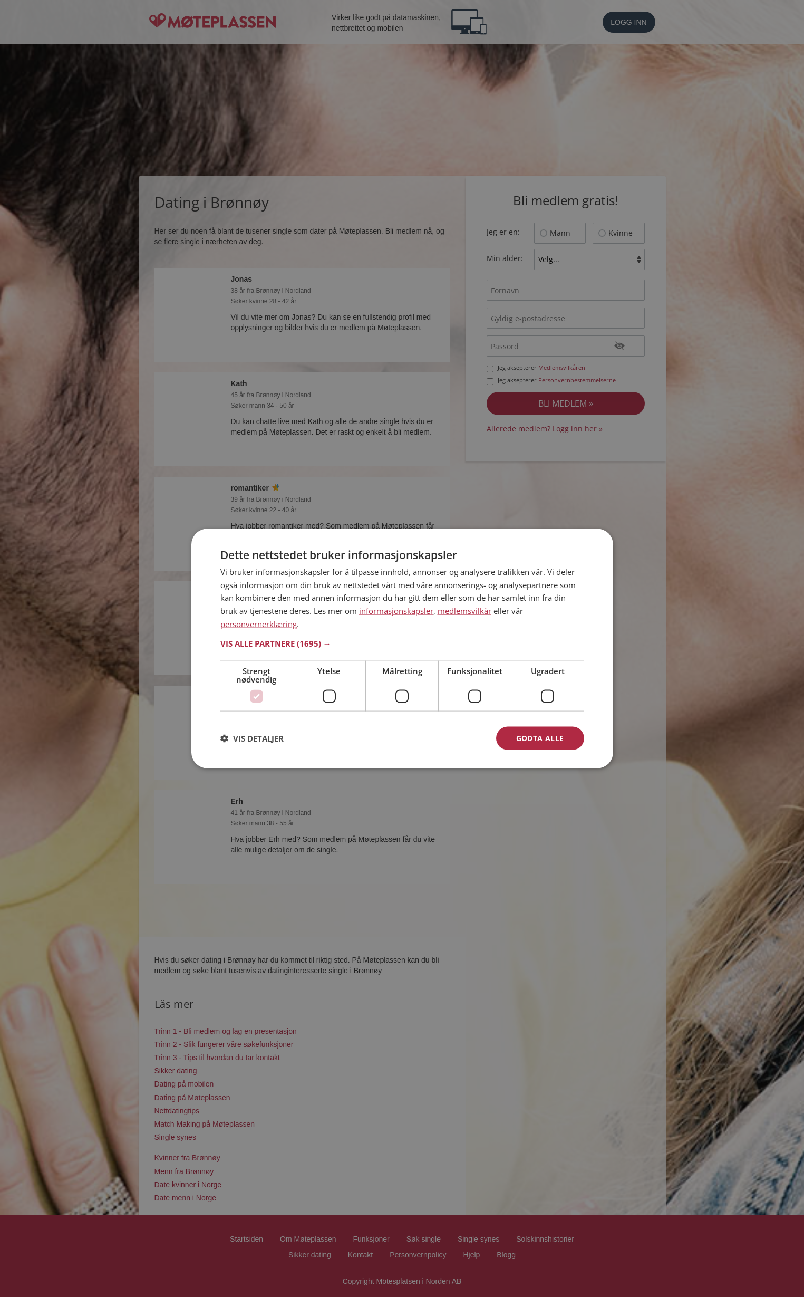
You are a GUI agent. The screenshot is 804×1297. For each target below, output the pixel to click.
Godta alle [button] (540, 738)
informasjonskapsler (396, 611)
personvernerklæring (258, 623)
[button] (402, 643)
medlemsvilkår (464, 611)
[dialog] (402, 648)
